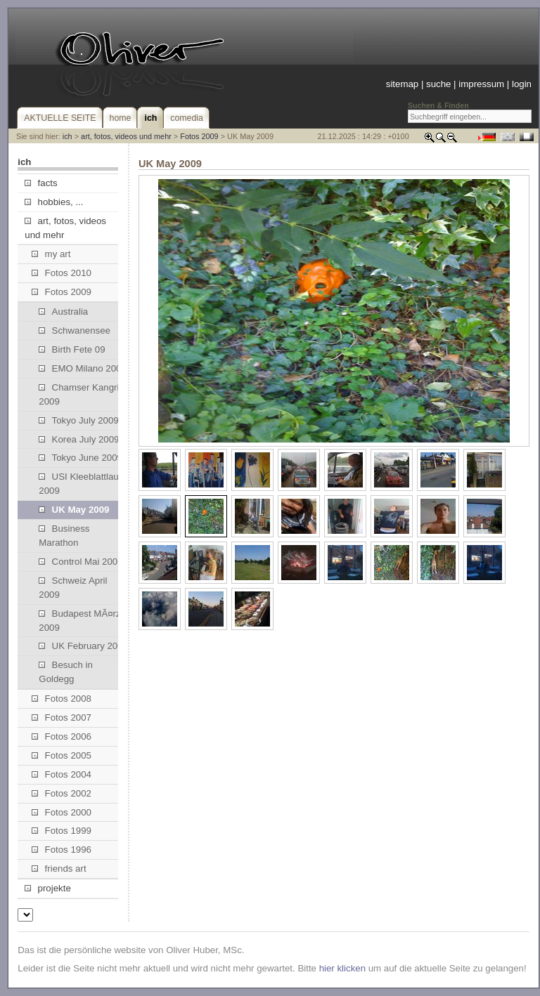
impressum (481, 84)
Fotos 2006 (61, 736)
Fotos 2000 (61, 812)
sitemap (402, 84)
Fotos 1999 (61, 830)
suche (438, 84)
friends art (59, 868)
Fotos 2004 (61, 774)
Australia (63, 311)
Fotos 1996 (61, 849)
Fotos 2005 (61, 755)
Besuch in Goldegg (66, 672)
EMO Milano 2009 (82, 368)
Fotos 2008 (61, 698)
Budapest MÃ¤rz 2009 (79, 620)
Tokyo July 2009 (78, 420)
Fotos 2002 (61, 793)
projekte (47, 888)
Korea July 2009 (79, 439)
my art (51, 254)
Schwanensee (74, 330)
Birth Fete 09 (72, 349)
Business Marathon (64, 535)
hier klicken (342, 968)
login (522, 84)
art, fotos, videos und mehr (126, 136)
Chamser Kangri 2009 (79, 394)
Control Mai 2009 (80, 561)
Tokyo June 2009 (80, 457)
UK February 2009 (83, 646)
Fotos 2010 (61, 273)
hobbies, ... (54, 202)
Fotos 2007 (61, 717)
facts (41, 183)
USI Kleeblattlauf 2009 (80, 483)
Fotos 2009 (199, 136)
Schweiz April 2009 (73, 587)
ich (67, 136)
